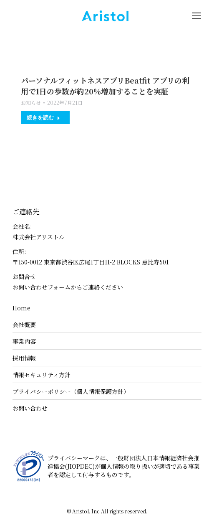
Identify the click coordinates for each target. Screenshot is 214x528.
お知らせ (31, 102)
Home (21, 308)
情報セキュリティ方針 (41, 375)
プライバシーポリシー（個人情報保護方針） (71, 391)
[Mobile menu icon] (196, 16)
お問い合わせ (30, 408)
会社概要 (24, 324)
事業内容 (24, 341)
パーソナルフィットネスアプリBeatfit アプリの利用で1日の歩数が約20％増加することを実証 (105, 85)
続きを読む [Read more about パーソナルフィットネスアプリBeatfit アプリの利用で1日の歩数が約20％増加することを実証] (43, 117)
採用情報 (24, 358)
